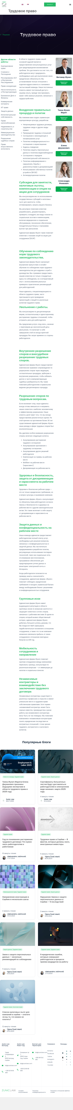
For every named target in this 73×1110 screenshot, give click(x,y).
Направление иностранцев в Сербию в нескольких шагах (15, 898)
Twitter (49, 1056)
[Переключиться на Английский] (22, 4)
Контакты (50, 1051)
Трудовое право (19, 777)
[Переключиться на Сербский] (28, 4)
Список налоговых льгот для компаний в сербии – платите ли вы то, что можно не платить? (16, 1016)
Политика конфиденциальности (39, 1091)
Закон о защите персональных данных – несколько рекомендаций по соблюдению (16, 957)
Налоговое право (17, 1007)
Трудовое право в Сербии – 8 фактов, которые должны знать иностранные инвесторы (55, 842)
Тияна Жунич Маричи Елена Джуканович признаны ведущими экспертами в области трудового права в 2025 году (15, 787)
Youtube (50, 1065)
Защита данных (55, 777)
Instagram (50, 1059)
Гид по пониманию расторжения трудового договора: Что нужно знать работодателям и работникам (17, 843)
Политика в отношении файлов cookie (60, 1091)
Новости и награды (8, 777)
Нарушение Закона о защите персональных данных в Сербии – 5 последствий (53, 899)
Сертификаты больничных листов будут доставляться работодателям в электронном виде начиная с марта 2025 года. (54, 787)
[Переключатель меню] (70, 4)
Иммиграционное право (10, 892)
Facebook (50, 1054)
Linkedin (50, 1062)
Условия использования (23, 1091)
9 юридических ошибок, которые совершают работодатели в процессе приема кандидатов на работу (54, 958)
